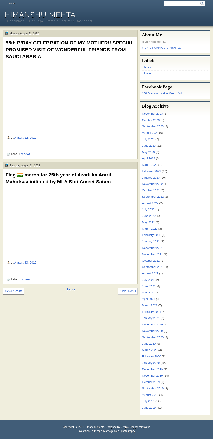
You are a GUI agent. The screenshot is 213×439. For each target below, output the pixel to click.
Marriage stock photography (119, 431)
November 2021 (152, 254)
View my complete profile (161, 47)
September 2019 (153, 388)
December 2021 (152, 247)
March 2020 (149, 350)
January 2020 (151, 363)
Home (11, 3)
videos (25, 154)
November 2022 (152, 183)
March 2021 (149, 305)
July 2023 (148, 139)
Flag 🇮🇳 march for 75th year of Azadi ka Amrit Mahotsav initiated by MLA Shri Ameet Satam (58, 178)
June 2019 (149, 407)
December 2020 (152, 324)
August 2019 (150, 394)
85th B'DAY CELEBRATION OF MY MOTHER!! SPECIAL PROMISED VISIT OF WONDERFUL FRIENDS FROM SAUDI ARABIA (70, 49)
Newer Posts (13, 291)
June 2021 (149, 286)
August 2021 (150, 273)
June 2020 (149, 343)
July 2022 (148, 209)
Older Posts (128, 291)
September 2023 (153, 126)
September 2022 (153, 196)
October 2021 (151, 260)
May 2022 (148, 222)
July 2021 (148, 279)
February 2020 (151, 356)
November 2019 (152, 375)
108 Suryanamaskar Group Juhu (163, 93)
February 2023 (151, 171)
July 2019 (148, 401)
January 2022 (151, 241)
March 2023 (149, 164)
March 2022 (149, 228)
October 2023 (151, 120)
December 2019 (152, 369)
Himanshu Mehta (40, 15)
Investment (84, 431)
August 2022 (150, 203)
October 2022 (151, 190)
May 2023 (148, 152)
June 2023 (149, 145)
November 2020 (152, 331)
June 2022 (149, 215)
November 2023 (152, 113)
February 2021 (151, 311)
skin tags (97, 431)
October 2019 (151, 382)
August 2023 (150, 132)
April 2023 (148, 158)
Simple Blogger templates (135, 426)
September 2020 (153, 337)
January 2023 (151, 177)
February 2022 (151, 235)
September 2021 (153, 267)
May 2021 (148, 292)
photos (147, 67)
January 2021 (151, 318)
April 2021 (148, 299)
